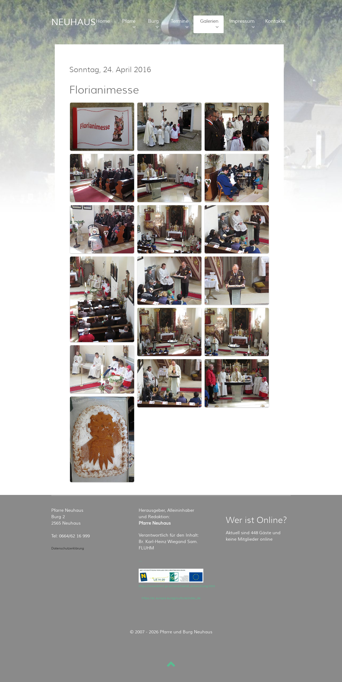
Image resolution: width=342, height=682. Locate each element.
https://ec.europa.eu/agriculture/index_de (171, 598)
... (140, 560)
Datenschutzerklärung (67, 549)
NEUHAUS (73, 22)
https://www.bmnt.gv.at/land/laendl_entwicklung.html (177, 586)
